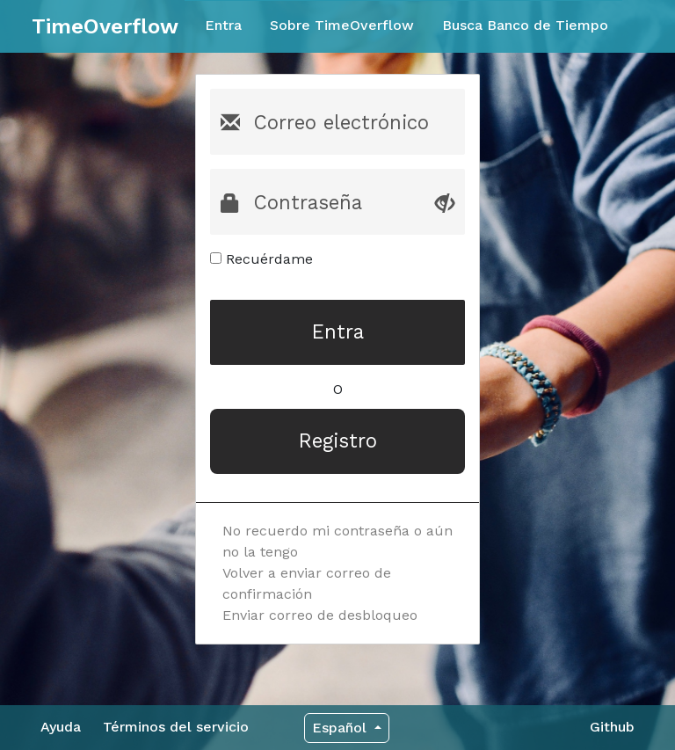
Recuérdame (261, 259)
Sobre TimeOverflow (342, 25)
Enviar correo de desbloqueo (319, 615)
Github (612, 726)
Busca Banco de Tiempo (525, 25)
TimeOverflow (105, 26)
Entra (223, 25)
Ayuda (60, 726)
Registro (338, 440)
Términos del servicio (176, 726)
